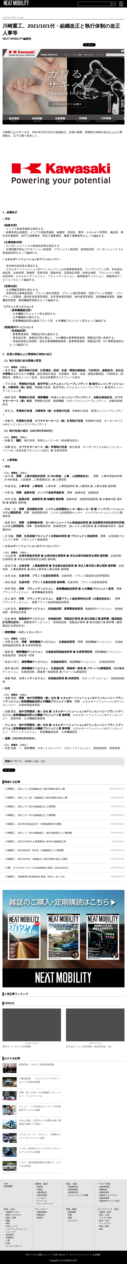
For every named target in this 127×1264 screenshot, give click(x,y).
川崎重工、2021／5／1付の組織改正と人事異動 (65, 806)
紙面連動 (72, 1212)
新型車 (40, 1187)
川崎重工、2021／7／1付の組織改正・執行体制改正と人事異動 (65, 833)
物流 (8, 1223)
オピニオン (73, 1220)
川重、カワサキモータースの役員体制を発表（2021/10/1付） (65, 868)
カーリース (42, 1201)
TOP (6, 1184)
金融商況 (10, 1237)
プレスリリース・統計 (107, 1209)
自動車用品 (104, 1192)
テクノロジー (41, 1209)
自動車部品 (73, 1187)
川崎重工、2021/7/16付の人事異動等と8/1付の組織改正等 (65, 841)
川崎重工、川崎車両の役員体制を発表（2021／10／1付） (65, 876)
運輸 (8, 1220)
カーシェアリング (45, 1204)
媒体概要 (8, 1186)
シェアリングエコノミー (17, 1229)
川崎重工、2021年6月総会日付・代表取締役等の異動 (65, 824)
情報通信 (41, 1215)
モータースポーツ (14, 1246)
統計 (101, 1229)
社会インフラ (12, 1226)
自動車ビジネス (13, 1212)
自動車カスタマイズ (108, 1195)
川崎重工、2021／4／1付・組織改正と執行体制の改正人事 (65, 797)
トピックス (11, 1232)
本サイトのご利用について (38, 1255)
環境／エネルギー (14, 1215)
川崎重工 (29, 761)
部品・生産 (71, 1184)
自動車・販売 (41, 1184)
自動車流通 (42, 1195)
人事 (8, 1240)
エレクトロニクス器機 (78, 1195)
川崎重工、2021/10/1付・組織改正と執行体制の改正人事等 (65, 859)
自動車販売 (42, 1192)
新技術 (40, 1218)
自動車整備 (104, 1187)
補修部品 (103, 1189)
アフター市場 (103, 1184)
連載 (70, 1218)
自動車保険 (104, 1198)
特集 (70, 1215)
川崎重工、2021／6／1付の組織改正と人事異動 (65, 815)
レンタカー (42, 1198)
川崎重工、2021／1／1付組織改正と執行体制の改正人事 (65, 789)
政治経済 (10, 1235)
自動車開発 (42, 1212)
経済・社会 (41, 761)
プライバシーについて (79, 1255)
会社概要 (96, 1255)
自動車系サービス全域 (109, 1201)
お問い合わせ (59, 1255)
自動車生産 (73, 1192)
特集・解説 (71, 1209)
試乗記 (40, 1189)
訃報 (8, 1243)
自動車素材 (73, 1189)
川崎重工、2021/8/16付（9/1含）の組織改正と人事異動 (65, 850)
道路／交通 (11, 1218)
